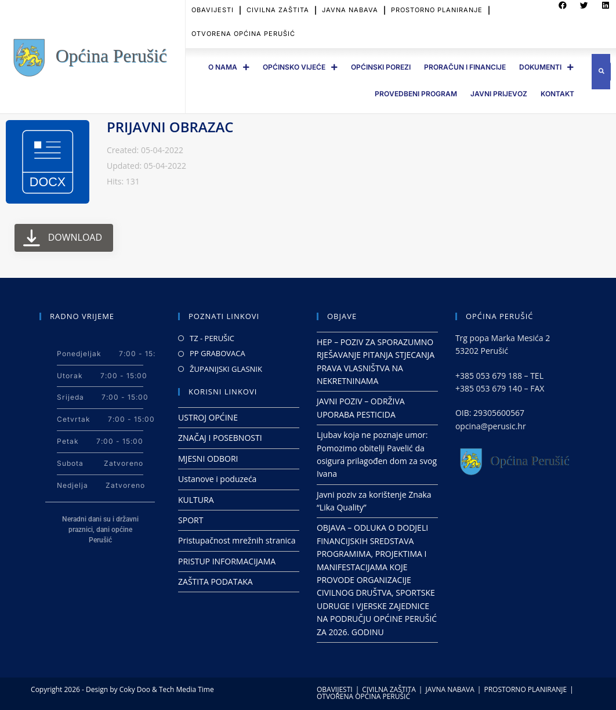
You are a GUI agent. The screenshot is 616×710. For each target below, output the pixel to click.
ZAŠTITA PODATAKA (215, 581)
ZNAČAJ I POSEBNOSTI (220, 437)
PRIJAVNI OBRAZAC (170, 126)
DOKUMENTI (546, 67)
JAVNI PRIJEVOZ (498, 93)
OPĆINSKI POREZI (381, 67)
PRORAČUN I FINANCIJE (465, 67)
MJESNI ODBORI (208, 458)
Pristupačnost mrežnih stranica (237, 540)
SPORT (190, 520)
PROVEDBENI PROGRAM (416, 93)
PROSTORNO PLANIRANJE (525, 689)
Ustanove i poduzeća (217, 478)
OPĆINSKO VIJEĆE (300, 67)
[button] (601, 71)
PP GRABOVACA (217, 353)
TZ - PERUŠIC (212, 338)
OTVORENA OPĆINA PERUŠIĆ (243, 25)
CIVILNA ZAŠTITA (389, 689)
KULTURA (196, 499)
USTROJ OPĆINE (208, 417)
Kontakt (557, 93)
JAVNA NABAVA (449, 689)
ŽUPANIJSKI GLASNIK (226, 369)
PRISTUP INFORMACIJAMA (227, 561)
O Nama (228, 67)
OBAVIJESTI (335, 689)
